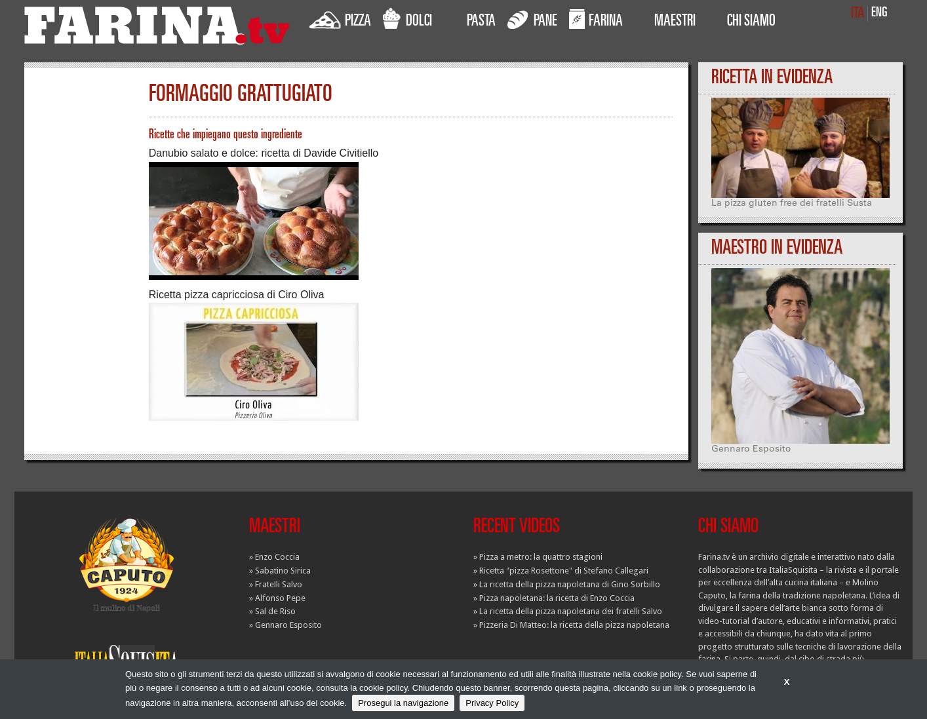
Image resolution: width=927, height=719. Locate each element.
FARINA (596, 19)
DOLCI (407, 19)
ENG (879, 13)
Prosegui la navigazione (403, 703)
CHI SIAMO (751, 22)
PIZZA (340, 19)
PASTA (481, 22)
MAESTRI (675, 22)
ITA (857, 14)
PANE (532, 19)
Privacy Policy (492, 703)
